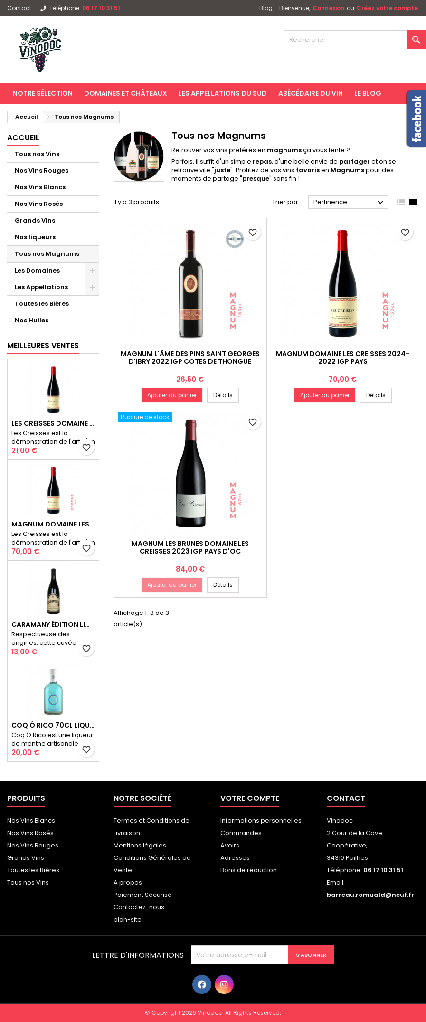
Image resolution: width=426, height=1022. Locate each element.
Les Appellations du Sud (223, 93)
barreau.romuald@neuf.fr (370, 894)
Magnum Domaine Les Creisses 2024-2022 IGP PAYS (53, 524)
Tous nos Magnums (47, 253)
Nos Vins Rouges (41, 170)
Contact (19, 8)
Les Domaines (37, 270)
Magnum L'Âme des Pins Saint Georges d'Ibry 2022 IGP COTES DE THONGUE (190, 357)
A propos (128, 882)
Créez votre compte (387, 8)
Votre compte (249, 798)
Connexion (328, 8)
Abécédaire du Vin (310, 93)
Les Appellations (41, 287)
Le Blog (367, 93)
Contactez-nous (139, 907)
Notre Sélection (43, 93)
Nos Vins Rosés (39, 203)
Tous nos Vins (37, 153)
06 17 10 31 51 (101, 8)
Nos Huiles (31, 320)
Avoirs (229, 845)
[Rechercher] (355, 39)
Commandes (241, 832)
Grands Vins (35, 220)
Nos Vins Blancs (40, 187)
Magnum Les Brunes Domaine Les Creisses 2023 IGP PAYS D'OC (190, 547)
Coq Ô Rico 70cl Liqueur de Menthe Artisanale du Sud (53, 725)
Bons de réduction (248, 870)
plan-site (128, 919)
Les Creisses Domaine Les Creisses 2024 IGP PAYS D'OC (53, 423)
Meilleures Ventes (43, 345)
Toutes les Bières (42, 303)
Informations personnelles (261, 820)
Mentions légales (140, 845)
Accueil (23, 137)
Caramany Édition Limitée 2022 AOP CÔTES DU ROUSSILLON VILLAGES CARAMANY (53, 624)
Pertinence (349, 202)
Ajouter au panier (172, 395)
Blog (266, 8)
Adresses (235, 857)
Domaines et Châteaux (125, 93)
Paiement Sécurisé (143, 894)
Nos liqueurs (35, 237)
